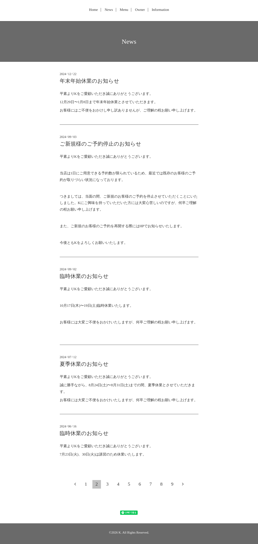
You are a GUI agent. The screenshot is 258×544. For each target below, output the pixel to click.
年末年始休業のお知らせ (89, 81)
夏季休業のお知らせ (84, 364)
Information (160, 10)
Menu (124, 10)
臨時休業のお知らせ (84, 276)
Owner (140, 10)
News (109, 10)
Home (93, 10)
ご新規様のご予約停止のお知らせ (100, 144)
